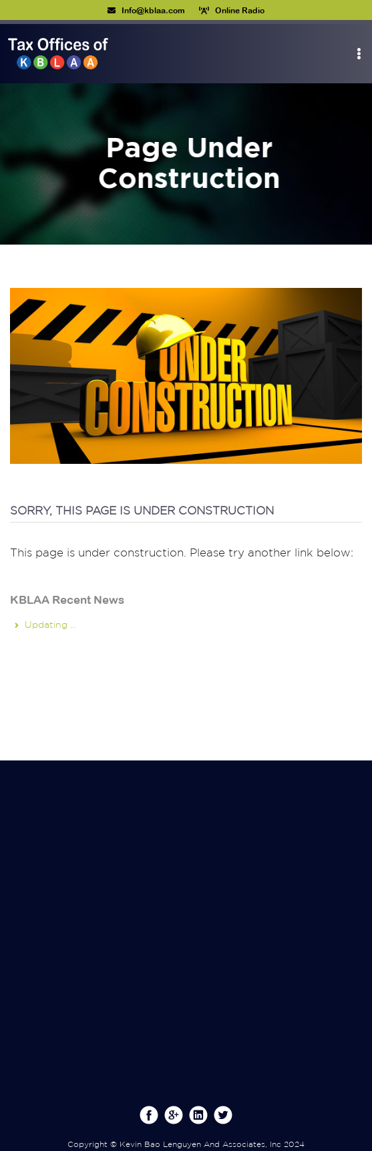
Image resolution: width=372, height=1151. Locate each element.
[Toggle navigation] (359, 54)
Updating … (51, 624)
